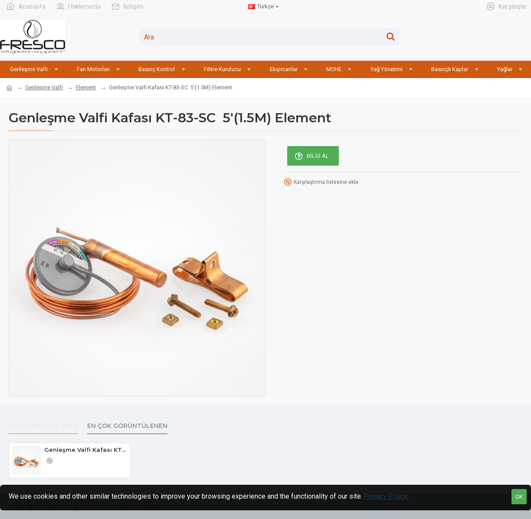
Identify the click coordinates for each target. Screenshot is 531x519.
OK (519, 496)
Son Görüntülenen (44, 426)
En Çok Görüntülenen (127, 426)
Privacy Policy (385, 496)
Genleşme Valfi (44, 87)
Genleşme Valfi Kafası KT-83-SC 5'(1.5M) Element (85, 449)
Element (86, 87)
